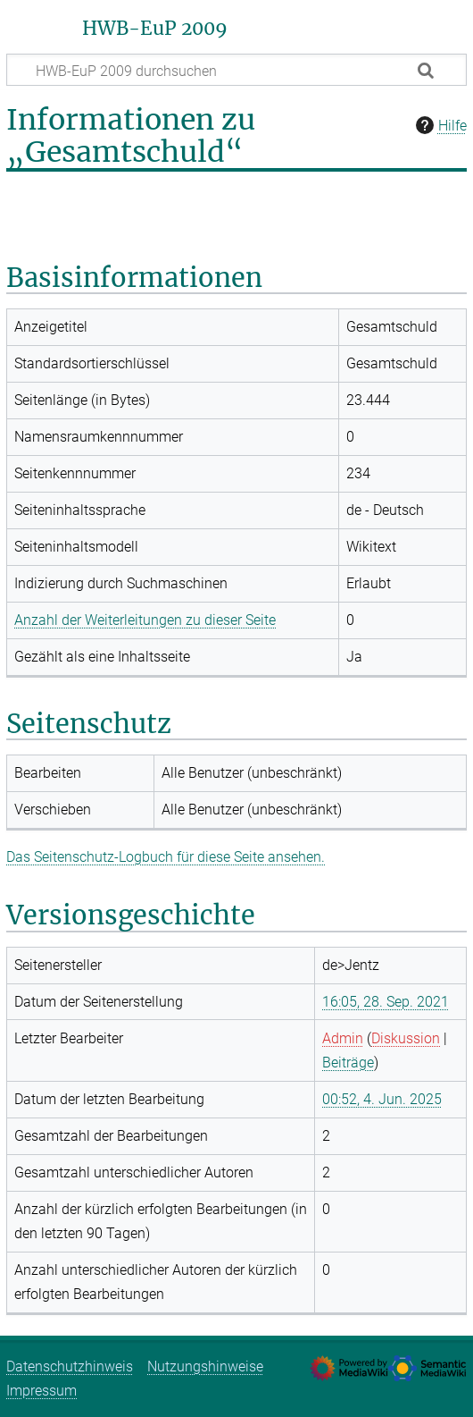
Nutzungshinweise (205, 1366)
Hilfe (439, 125)
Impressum (41, 1390)
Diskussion (405, 1038)
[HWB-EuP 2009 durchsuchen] (236, 70)
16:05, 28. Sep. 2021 (385, 1001)
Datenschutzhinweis (69, 1366)
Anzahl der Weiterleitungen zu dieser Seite (145, 620)
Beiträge (348, 1062)
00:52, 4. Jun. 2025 (382, 1099)
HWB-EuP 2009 (155, 28)
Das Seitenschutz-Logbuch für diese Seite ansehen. (165, 856)
